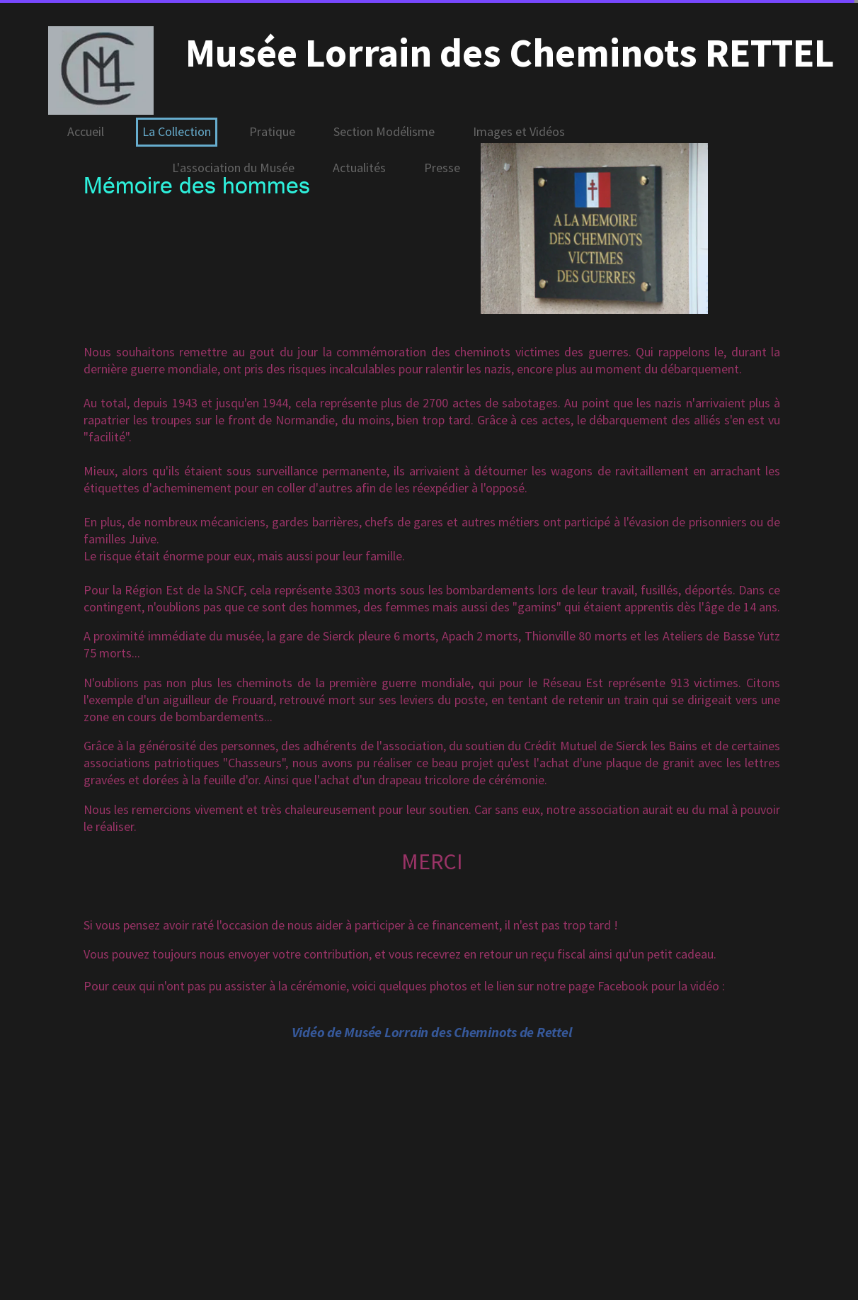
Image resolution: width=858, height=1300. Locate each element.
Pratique (272, 131)
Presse (442, 167)
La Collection (176, 131)
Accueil (85, 131)
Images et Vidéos (519, 131)
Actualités (359, 167)
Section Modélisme (384, 131)
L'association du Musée (233, 167)
